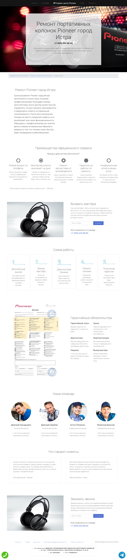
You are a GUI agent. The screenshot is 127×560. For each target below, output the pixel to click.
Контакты (91, 3)
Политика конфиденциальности (54, 542)
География (45, 3)
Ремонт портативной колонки (41, 76)
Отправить (98, 223)
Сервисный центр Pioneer (19, 76)
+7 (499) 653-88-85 (63, 43)
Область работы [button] (77, 542)
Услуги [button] (34, 3)
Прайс (82, 3)
